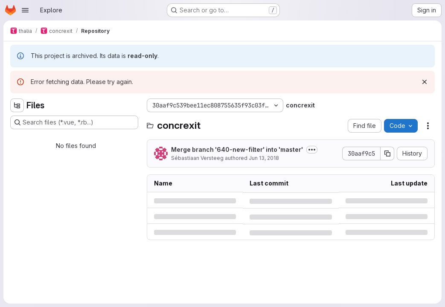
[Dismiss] (424, 82)
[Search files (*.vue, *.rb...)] (74, 122)
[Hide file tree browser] (17, 105)
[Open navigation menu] (25, 10)
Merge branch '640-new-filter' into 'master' (237, 149)
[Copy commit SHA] (387, 153)
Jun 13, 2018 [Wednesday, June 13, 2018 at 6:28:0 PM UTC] (264, 158)
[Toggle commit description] (311, 150)
